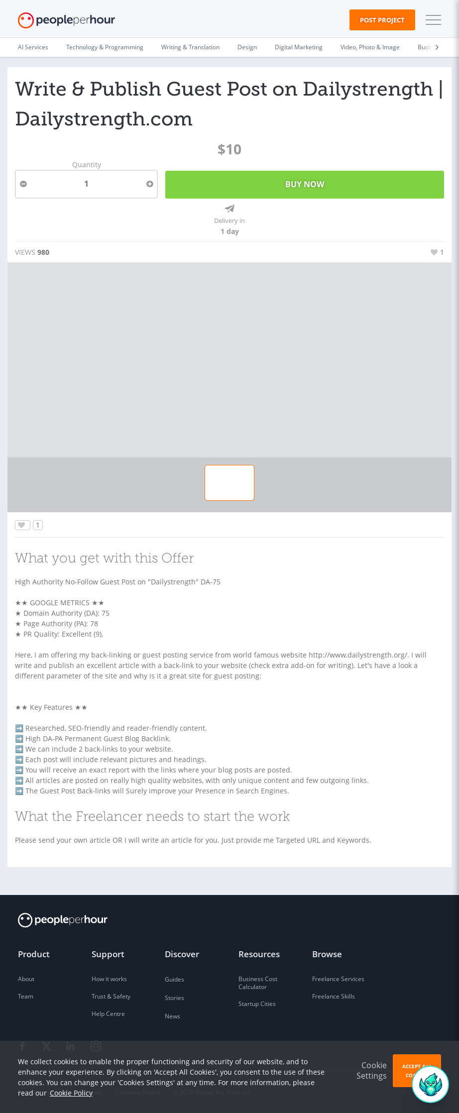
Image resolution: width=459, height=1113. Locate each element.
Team (25, 996)
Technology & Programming (104, 47)
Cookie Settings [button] (371, 1070)
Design (247, 47)
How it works (109, 979)
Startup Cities (257, 1004)
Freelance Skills (333, 996)
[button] (431, 20)
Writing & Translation (190, 47)
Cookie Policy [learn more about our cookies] (71, 1093)
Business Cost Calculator (257, 983)
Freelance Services (338, 979)
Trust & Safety (111, 996)
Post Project (382, 19)
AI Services (33, 47)
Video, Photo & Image (370, 47)
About (26, 979)
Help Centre (108, 1013)
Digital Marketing (299, 47)
